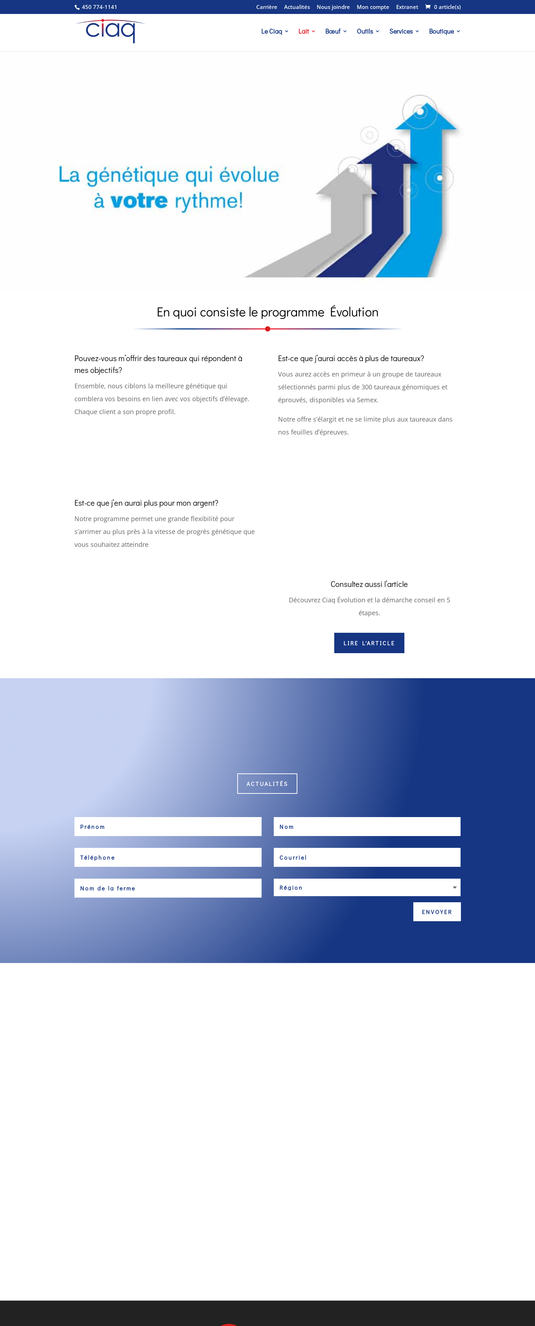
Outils (365, 32)
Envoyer (437, 911)
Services (401, 32)
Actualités (297, 7)
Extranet (407, 7)
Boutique (441, 32)
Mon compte (373, 7)
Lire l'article (369, 643)
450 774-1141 (99, 6)
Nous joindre (333, 7)
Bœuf (332, 32)
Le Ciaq (271, 32)
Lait (303, 32)
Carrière (266, 7)
